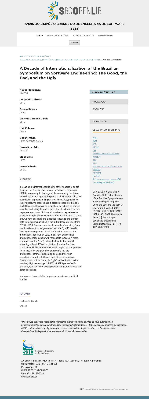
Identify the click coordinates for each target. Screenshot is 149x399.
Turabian (96, 176)
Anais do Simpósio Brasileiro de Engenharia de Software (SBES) (74, 26)
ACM (95, 141)
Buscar (74, 42)
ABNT (95, 138)
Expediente (105, 35)
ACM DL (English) (104, 92)
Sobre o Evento (83, 35)
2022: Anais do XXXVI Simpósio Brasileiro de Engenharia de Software (60, 59)
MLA (95, 163)
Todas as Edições (56, 35)
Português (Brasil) (29, 301)
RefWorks (97, 173)
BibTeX (96, 147)
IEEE (95, 160)
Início (23, 56)
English (23, 306)
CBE (94, 150)
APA (94, 144)
